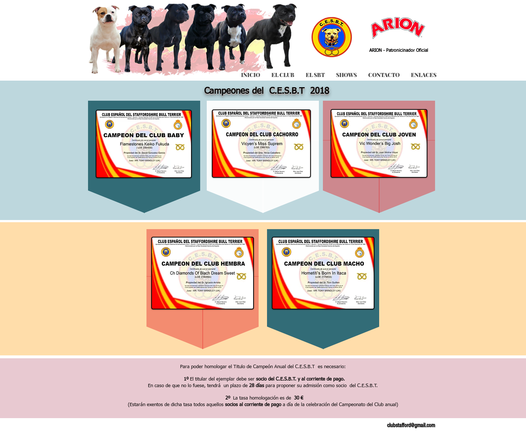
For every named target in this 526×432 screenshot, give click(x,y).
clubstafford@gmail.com (411, 425)
